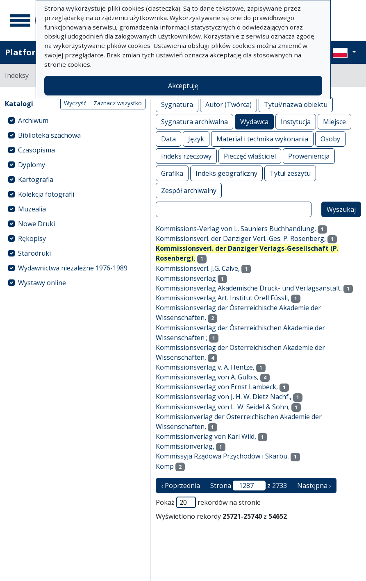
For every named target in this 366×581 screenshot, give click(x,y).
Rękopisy (32, 238)
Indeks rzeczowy (186, 156)
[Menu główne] (20, 20)
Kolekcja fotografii (46, 194)
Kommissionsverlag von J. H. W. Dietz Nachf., (223, 396)
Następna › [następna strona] (314, 485)
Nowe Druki (36, 223)
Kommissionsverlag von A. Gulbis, (207, 376)
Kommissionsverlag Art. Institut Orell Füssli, (222, 297)
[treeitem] (75, 120)
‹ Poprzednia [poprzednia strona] (180, 485)
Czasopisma (36, 149)
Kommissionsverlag (186, 278)
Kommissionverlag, (185, 446)
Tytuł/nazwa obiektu (295, 104)
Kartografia (35, 179)
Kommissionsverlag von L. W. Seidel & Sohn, (223, 406)
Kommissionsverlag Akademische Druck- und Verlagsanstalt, (249, 288)
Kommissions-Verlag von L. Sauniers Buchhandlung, (236, 228)
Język (196, 138)
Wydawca (254, 121)
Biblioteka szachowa (49, 135)
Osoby (330, 138)
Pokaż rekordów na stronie (208, 502)
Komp (165, 466)
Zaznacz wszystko (117, 103)
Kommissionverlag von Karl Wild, (206, 436)
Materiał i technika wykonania (262, 138)
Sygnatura (177, 104)
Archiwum (33, 120)
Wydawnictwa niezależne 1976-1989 (72, 267)
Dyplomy (31, 164)
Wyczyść (75, 103)
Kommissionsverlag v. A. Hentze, (205, 367)
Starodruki (34, 253)
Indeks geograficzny (226, 173)
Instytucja (296, 121)
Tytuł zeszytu (290, 173)
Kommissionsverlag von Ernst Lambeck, (217, 386)
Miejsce (334, 121)
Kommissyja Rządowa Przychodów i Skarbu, (222, 456)
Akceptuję (183, 85)
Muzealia (32, 208)
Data (168, 138)
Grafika (172, 173)
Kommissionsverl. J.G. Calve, (198, 268)
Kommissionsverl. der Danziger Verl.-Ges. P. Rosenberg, (241, 238)
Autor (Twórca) (228, 104)
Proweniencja (309, 156)
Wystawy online (42, 282)
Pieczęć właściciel (250, 156)
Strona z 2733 (248, 485)
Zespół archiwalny (188, 190)
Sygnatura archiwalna (194, 121)
